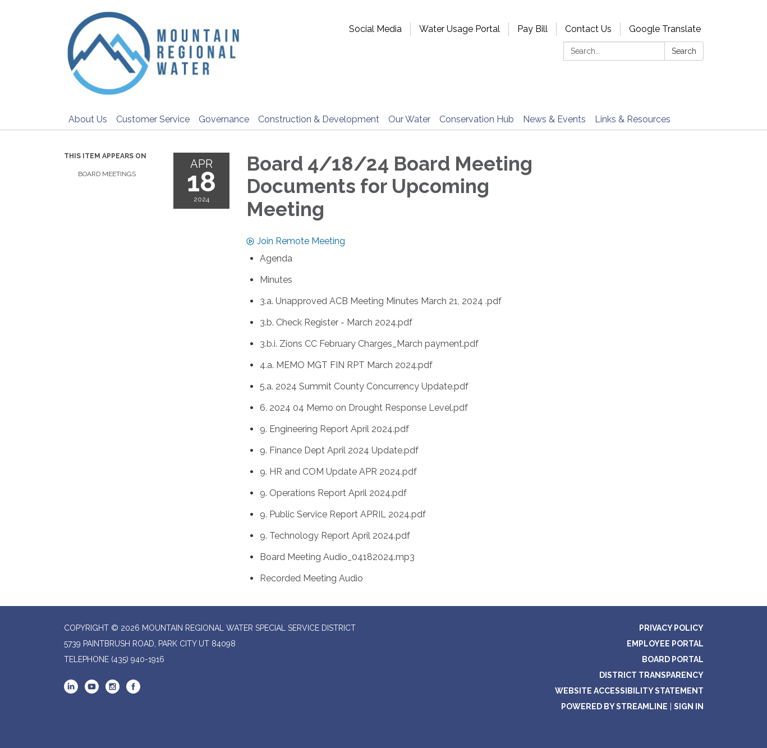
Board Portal (673, 659)
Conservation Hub (476, 119)
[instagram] (112, 690)
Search (684, 51)
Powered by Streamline (614, 706)
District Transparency (651, 675)
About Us (87, 119)
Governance (224, 119)
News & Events (554, 119)
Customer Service (153, 119)
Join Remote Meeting (295, 241)
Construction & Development (318, 119)
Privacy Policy (671, 627)
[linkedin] (71, 690)
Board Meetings (107, 174)
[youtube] (92, 690)
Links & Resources (632, 119)
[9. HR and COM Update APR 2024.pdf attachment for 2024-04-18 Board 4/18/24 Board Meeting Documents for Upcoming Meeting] (338, 471)
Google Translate (665, 29)
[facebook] (133, 690)
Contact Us (588, 29)
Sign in (689, 706)
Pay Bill (532, 29)
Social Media (375, 29)
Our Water (409, 119)
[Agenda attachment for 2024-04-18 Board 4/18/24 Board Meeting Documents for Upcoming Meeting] (276, 258)
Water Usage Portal (459, 29)
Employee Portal (665, 643)
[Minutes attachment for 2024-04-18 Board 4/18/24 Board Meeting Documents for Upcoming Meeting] (276, 279)
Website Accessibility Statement (629, 690)
